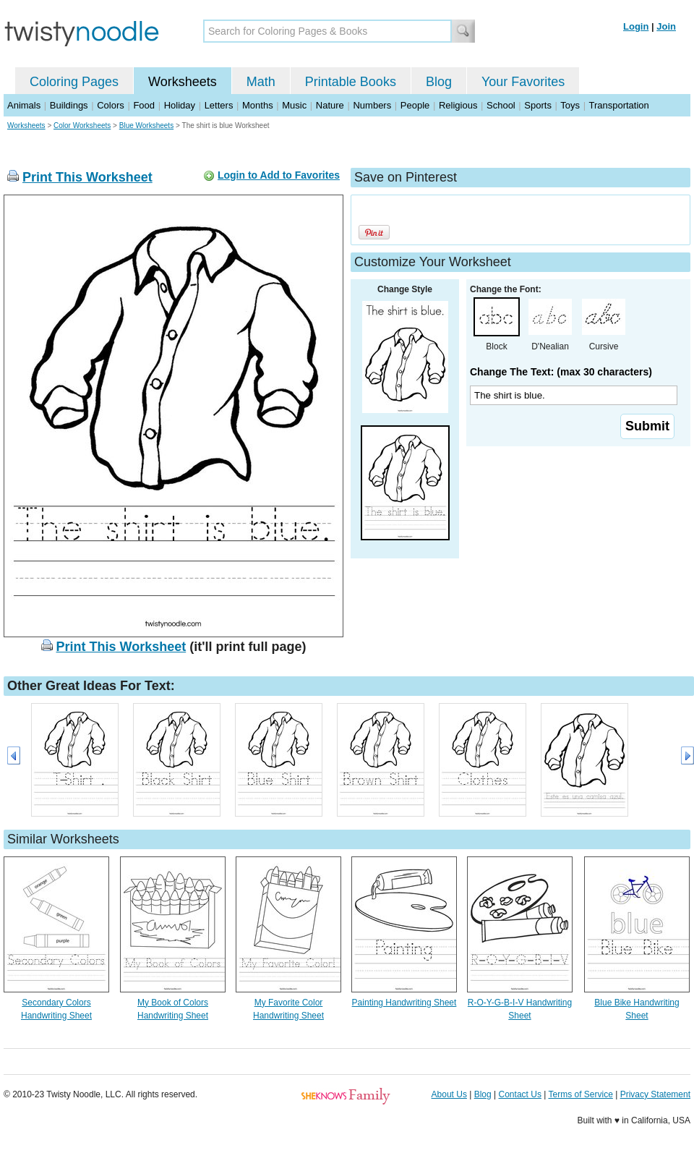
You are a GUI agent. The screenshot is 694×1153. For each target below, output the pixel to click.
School (501, 105)
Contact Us (520, 1094)
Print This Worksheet (87, 177)
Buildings (69, 105)
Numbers (372, 105)
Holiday (179, 105)
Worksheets (182, 82)
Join (666, 26)
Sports (538, 105)
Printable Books (350, 82)
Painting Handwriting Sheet (404, 1002)
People (414, 105)
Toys (570, 105)
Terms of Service (580, 1094)
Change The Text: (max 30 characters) (561, 372)
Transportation (618, 105)
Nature (330, 105)
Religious (458, 105)
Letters (219, 105)
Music (294, 105)
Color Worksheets (82, 125)
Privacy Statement (655, 1094)
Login (635, 26)
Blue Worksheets (146, 125)
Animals (23, 105)
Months (257, 105)
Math (261, 82)
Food (144, 105)
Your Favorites (523, 82)
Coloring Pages (74, 82)
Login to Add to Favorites (279, 175)
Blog (439, 82)
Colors (110, 105)
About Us (449, 1094)
